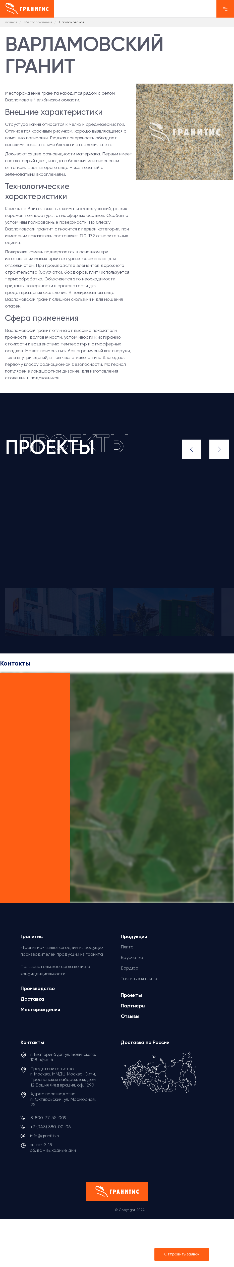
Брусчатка (132, 957)
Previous (191, 449)
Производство (38, 988)
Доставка (32, 999)
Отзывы (130, 1016)
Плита (127, 946)
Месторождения (40, 1009)
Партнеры (133, 1006)
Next (219, 449)
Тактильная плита (139, 978)
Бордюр (129, 968)
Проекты (131, 995)
